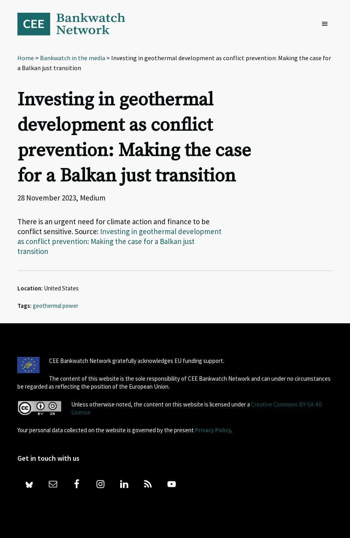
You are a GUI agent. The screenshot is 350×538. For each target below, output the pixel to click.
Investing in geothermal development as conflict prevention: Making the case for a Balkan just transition (119, 241)
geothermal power (55, 305)
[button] (327, 24)
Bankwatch (76, 24)
